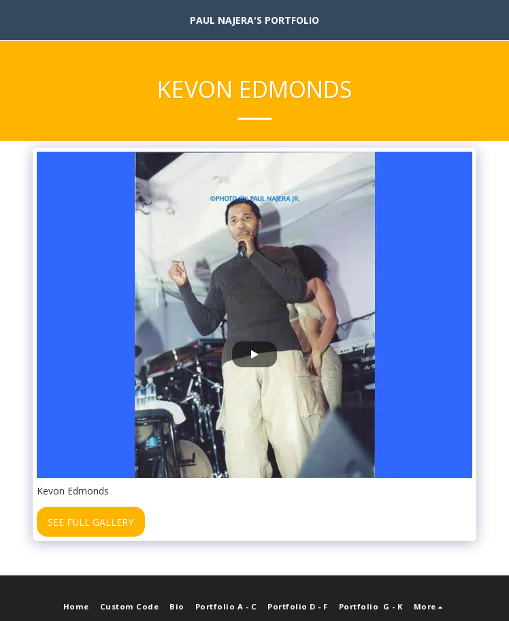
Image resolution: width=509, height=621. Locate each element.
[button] (15, 19)
